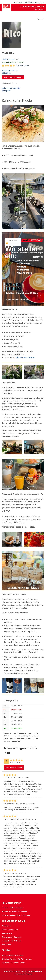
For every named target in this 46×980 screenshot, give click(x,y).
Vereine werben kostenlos (12, 955)
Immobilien (6, 945)
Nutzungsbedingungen (31, 971)
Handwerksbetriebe (10, 930)
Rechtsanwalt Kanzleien (11, 937)
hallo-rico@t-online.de (11, 88)
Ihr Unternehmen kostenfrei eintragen (32, 7)
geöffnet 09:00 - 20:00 (12, 62)
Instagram (6, 91)
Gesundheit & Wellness (11, 941)
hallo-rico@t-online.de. (24, 357)
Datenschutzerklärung (23, 974)
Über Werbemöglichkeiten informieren (28, 2)
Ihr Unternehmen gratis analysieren (16, 915)
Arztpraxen (6, 926)
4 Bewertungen (22, 65)
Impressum (16, 971)
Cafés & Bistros (8, 59)
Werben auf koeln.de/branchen (14, 912)
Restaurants (7, 933)
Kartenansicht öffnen (12, 77)
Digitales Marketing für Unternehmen (17, 959)
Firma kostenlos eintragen (12, 908)
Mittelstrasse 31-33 (22, 71)
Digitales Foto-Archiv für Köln (13, 963)
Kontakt (7, 971)
